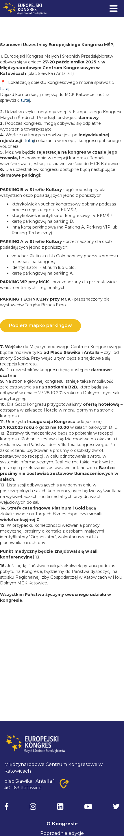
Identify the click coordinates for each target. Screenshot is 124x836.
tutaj (4, 88)
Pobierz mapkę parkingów (40, 325)
